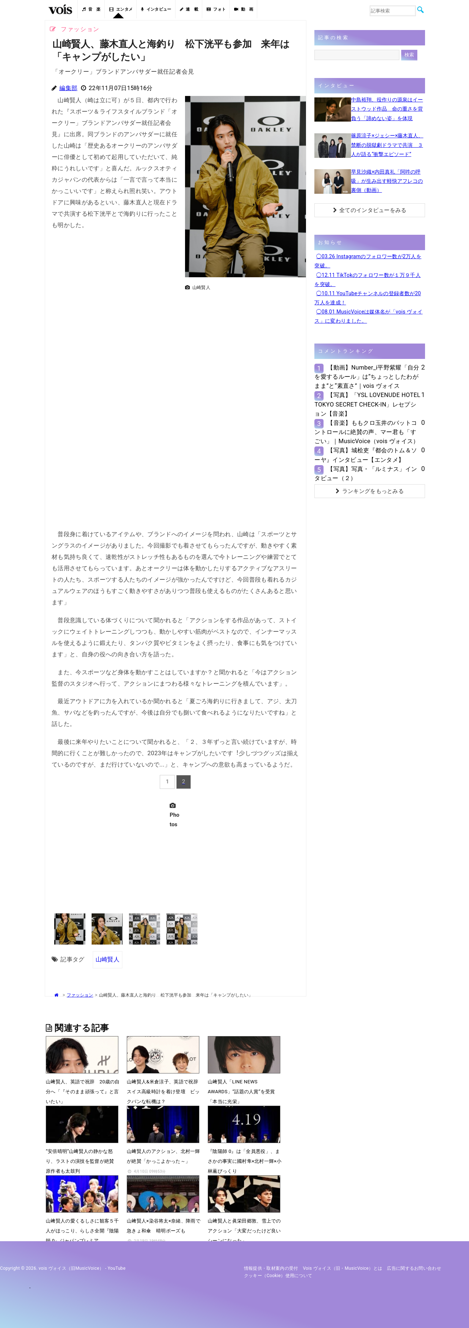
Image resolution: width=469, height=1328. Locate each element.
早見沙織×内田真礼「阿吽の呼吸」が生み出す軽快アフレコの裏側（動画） (387, 181)
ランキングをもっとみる (370, 491)
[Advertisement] (242, 344)
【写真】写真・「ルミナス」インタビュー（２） (365, 473)
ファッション (80, 995)
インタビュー (156, 9)
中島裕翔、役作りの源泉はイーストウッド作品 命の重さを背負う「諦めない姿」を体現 (387, 109)
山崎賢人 (107, 959)
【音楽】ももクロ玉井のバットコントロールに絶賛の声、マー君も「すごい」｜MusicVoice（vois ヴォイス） (366, 432)
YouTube (117, 1268)
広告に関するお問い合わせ (414, 1268)
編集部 (68, 88)
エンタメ (121, 9)
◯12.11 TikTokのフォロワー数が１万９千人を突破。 (367, 279)
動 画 (243, 9)
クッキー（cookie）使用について (278, 1275)
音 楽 (91, 9)
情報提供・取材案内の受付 (271, 1268)
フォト (216, 9)
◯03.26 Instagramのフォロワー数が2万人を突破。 (367, 260)
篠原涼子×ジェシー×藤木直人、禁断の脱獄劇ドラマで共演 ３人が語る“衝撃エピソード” (387, 145)
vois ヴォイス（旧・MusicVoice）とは (343, 1268)
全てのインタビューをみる (370, 210)
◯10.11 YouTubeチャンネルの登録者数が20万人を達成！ (367, 297)
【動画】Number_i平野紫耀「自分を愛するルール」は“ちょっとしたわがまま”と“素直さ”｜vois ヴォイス (366, 376)
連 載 (189, 9)
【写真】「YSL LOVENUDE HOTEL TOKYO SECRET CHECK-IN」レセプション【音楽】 (367, 404)
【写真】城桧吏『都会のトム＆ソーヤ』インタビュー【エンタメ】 (365, 455)
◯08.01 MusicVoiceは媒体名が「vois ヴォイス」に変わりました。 (368, 316)
